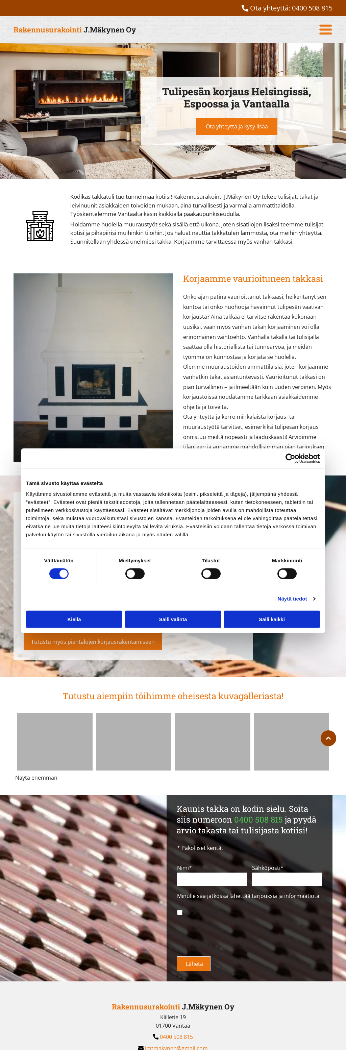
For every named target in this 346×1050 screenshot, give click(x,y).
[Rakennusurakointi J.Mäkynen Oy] (55, 742)
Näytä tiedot (292, 599)
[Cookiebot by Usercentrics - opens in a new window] (290, 459)
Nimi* (184, 868)
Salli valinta (173, 619)
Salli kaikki (272, 619)
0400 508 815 (312, 8)
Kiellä (74, 619)
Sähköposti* (267, 868)
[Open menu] (325, 29)
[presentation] (228, 936)
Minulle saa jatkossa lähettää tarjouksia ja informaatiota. (249, 896)
